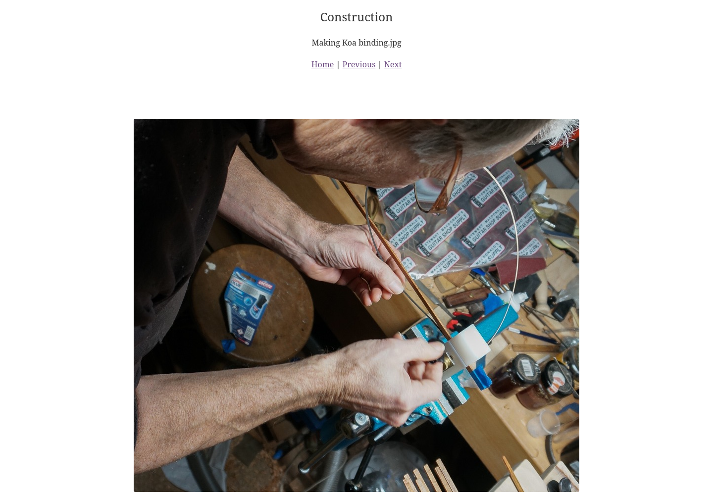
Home (322, 64)
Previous (359, 64)
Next (393, 64)
